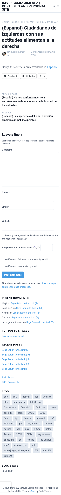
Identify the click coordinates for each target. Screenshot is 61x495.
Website (6, 221)
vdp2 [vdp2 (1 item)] (6, 445)
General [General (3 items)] (28, 418)
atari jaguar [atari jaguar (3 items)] (19, 402)
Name (6, 192)
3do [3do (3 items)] (6, 396)
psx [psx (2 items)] (27, 429)
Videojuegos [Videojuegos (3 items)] (20, 445)
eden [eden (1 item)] (20, 413)
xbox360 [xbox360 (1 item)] (47, 450)
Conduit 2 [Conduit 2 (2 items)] (26, 407)
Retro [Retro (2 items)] (48, 429)
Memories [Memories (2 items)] (9, 423)
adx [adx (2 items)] (36, 396)
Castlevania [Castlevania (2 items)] (10, 407)
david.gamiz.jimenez (16, 54)
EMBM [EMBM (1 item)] (31, 413)
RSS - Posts (8, 377)
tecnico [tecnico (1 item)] (30, 439)
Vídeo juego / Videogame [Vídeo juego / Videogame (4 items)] (16, 450)
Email (5, 207)
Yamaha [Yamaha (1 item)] (8, 456)
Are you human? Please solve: (27, 247)
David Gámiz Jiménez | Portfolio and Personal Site (24, 6)
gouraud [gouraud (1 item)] (41, 418)
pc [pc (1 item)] (20, 423)
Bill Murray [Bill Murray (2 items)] (35, 402)
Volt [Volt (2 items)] (34, 445)
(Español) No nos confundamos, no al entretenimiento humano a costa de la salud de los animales (29, 101)
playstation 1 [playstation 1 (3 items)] (33, 423)
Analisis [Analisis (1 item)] (47, 396)
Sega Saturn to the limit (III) (16, 359)
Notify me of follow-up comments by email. (26, 259)
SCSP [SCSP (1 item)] (19, 434)
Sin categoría (10, 22)
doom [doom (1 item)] (53, 407)
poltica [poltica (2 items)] (48, 423)
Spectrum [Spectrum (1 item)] (9, 439)
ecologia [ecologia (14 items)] (8, 413)
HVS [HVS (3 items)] (52, 418)
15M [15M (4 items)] (15, 396)
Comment (8, 149)
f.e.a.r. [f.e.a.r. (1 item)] (7, 418)
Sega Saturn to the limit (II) (24, 303)
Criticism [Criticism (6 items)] (40, 407)
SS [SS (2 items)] (20, 439)
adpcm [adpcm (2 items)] (26, 396)
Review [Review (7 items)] (7, 434)
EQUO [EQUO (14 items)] (42, 413)
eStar (32, 491)
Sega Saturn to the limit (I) (15, 369)
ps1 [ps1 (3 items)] (18, 429)
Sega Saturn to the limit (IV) (16, 354)
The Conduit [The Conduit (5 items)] (45, 439)
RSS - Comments (10, 382)
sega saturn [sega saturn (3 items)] (44, 434)
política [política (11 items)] (7, 429)
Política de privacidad (13, 336)
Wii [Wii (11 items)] (36, 450)
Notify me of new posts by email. (21, 266)
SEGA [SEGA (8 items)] (30, 434)
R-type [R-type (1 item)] (37, 429)
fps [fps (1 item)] (17, 418)
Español (52, 67)
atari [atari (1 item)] (6, 402)
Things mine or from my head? (40, 22)
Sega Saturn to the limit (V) (25, 317)
